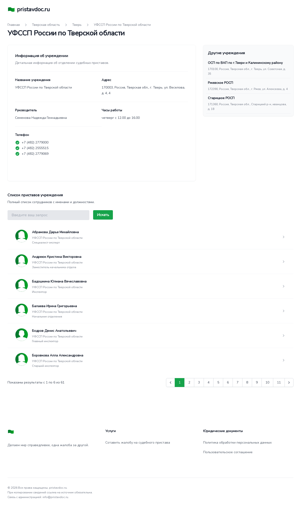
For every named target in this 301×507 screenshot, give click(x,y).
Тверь (77, 25)
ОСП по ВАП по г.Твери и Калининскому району (245, 63)
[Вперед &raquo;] (289, 382)
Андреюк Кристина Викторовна (56, 257)
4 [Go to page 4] (209, 382)
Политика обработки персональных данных (237, 442)
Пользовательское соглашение (228, 452)
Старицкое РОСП (221, 98)
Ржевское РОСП (220, 83)
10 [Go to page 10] (267, 382)
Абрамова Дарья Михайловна (55, 232)
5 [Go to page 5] (218, 382)
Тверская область (46, 25)
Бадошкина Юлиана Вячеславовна (59, 281)
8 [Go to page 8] (247, 382)
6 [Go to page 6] (228, 382)
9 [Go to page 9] (257, 382)
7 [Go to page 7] (237, 382)
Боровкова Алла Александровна (57, 355)
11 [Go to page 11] (279, 382)
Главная (14, 25)
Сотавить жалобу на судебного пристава (137, 442)
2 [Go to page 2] (189, 382)
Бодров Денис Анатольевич (54, 331)
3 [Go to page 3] (199, 382)
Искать (103, 214)
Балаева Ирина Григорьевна (54, 306)
